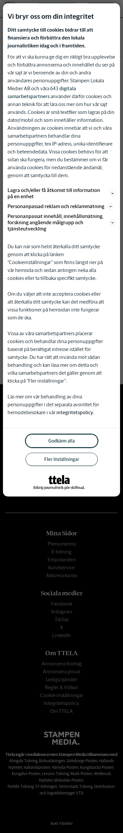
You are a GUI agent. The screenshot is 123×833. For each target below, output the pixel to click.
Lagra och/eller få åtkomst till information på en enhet (61, 193)
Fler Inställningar (61, 459)
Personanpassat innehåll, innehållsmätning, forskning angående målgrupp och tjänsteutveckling (61, 222)
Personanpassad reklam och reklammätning (60, 206)
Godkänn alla (61, 441)
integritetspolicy (74, 412)
